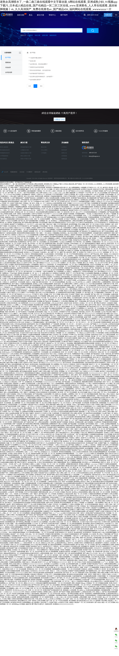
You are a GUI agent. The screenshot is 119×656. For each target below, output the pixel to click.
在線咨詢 (116, 631)
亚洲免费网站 (26, 215)
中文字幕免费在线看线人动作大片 (79, 254)
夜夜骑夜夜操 (6, 469)
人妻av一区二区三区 (9, 210)
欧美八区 (32, 550)
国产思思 (62, 408)
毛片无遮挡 (11, 399)
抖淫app (96, 221)
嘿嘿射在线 (75, 522)
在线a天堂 (108, 275)
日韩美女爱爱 (13, 366)
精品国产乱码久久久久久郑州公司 (79, 210)
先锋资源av (88, 191)
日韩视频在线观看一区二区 (107, 347)
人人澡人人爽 (69, 457)
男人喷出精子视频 (74, 529)
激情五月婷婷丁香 (24, 350)
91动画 (4, 278)
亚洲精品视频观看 (110, 424)
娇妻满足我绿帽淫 (41, 368)
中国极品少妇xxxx (45, 329)
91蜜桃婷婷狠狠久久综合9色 (44, 467)
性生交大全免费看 (12, 221)
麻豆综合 (55, 387)
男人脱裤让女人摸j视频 (72, 250)
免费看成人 (6, 273)
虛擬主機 (45, 35)
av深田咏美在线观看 (16, 296)
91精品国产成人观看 (55, 471)
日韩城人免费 (68, 396)
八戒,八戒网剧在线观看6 (31, 355)
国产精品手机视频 (103, 516)
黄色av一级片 (9, 432)
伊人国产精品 (89, 525)
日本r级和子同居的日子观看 (72, 313)
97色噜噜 (109, 520)
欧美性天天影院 (49, 347)
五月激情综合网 (77, 298)
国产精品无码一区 (22, 369)
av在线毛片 (61, 602)
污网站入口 (84, 389)
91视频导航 (68, 270)
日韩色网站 (17, 275)
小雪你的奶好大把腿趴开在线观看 (100, 259)
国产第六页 (22, 221)
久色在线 (10, 278)
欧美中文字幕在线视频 (19, 380)
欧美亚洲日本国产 (54, 523)
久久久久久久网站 (59, 579)
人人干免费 (69, 579)
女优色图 (47, 564)
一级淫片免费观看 (47, 271)
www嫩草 (22, 383)
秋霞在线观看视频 (111, 298)
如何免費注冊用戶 (35, 79)
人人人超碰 (91, 415)
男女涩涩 (68, 492)
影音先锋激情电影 (19, 474)
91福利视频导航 (77, 576)
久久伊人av (46, 599)
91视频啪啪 (55, 187)
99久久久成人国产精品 (11, 319)
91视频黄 (95, 278)
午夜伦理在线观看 (40, 187)
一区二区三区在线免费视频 (56, 282)
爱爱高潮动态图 (75, 329)
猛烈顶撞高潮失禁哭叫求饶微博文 (95, 362)
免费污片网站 (16, 401)
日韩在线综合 (36, 439)
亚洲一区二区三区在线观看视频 (31, 466)
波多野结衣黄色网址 (23, 268)
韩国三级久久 (26, 562)
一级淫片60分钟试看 (52, 448)
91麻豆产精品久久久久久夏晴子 (16, 292)
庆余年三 (88, 312)
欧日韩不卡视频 (67, 240)
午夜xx (22, 201)
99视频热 (114, 515)
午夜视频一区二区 (61, 333)
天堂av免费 (39, 193)
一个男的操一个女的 (26, 205)
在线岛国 (23, 326)
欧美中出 (81, 541)
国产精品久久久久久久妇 (76, 191)
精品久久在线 (29, 219)
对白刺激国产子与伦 (68, 478)
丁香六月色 (62, 560)
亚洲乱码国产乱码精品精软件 (60, 355)
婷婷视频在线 (64, 210)
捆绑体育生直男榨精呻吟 (95, 432)
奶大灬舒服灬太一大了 (39, 203)
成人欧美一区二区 (20, 376)
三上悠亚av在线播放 (74, 504)
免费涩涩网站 (104, 221)
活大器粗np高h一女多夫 (90, 194)
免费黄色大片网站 (108, 509)
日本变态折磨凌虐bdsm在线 (78, 348)
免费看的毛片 (77, 271)
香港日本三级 (16, 306)
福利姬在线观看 (63, 205)
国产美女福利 (51, 518)
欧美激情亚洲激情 (60, 287)
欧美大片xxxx (54, 560)
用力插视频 (54, 205)
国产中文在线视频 (94, 418)
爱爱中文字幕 (58, 441)
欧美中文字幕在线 (99, 261)
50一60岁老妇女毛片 (11, 581)
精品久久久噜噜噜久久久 (92, 319)
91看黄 (31, 464)
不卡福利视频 (22, 247)
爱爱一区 (76, 252)
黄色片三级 (37, 299)
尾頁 (41, 86)
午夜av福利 (13, 196)
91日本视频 (74, 229)
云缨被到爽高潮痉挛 (72, 464)
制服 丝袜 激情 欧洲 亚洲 (40, 282)
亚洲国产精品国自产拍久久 (62, 375)
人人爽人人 (86, 445)
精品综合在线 (11, 541)
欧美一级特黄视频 (84, 259)
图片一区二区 (28, 201)
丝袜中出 (103, 243)
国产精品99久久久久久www (52, 257)
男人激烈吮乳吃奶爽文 (48, 432)
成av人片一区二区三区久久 (78, 322)
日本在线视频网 (78, 215)
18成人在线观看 (104, 329)
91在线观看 (76, 208)
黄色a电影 (35, 562)
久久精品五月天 (15, 420)
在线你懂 (86, 401)
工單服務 (43, 153)
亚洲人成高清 (52, 499)
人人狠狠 (37, 464)
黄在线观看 (86, 523)
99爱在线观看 (109, 189)
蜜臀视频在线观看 (92, 347)
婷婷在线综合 (77, 275)
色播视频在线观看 (34, 291)
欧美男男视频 (73, 224)
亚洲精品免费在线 (9, 373)
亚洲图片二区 (64, 263)
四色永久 (28, 592)
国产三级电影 (38, 326)
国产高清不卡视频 (95, 485)
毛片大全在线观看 (99, 555)
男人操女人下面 (24, 385)
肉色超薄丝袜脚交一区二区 (65, 264)
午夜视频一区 (93, 219)
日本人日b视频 (54, 261)
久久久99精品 (48, 446)
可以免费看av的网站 (26, 343)
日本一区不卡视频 (54, 294)
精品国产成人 (110, 261)
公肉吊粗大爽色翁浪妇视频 (79, 247)
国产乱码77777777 (101, 539)
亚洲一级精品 (17, 214)
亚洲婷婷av (24, 291)
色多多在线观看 (71, 427)
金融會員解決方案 (25, 153)
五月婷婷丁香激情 (98, 191)
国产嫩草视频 (13, 285)
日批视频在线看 (74, 205)
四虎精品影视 (67, 537)
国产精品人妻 (89, 292)
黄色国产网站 (51, 474)
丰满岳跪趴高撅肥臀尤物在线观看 (71, 238)
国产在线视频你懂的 (32, 221)
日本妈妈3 (65, 334)
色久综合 (54, 411)
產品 (30, 15)
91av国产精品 (80, 196)
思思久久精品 (106, 574)
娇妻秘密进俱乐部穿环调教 (66, 292)
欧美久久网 (7, 380)
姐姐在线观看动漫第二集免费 (15, 488)
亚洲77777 (69, 273)
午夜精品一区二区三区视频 (41, 390)
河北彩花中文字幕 (63, 495)
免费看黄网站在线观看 (38, 539)
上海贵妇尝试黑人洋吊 (54, 481)
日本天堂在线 (21, 236)
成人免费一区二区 (53, 252)
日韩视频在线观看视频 (103, 368)
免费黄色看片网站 (50, 243)
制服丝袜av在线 (90, 196)
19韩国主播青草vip (102, 406)
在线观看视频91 (63, 359)
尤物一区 (37, 219)
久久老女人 (83, 558)
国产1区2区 (65, 326)
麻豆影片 (105, 187)
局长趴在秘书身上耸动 (27, 187)
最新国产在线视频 (68, 214)
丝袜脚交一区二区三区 (50, 336)
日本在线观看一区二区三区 (34, 236)
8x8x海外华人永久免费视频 (46, 229)
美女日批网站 (16, 194)
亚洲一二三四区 (100, 424)
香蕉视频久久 (56, 301)
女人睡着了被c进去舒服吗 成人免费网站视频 (16, 327)
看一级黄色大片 (31, 361)
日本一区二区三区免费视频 (26, 250)
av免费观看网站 (106, 282)
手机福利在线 (4, 259)
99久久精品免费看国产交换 (61, 446)
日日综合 (56, 504)
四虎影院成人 (81, 383)
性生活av (46, 478)
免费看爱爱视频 (68, 278)
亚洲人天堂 (52, 406)
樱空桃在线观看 (100, 310)
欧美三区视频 (61, 492)
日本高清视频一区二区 (46, 226)
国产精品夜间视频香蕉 (88, 266)
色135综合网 (107, 268)
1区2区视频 (27, 359)
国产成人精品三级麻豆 (27, 413)
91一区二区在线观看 (20, 569)
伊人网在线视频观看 (76, 523)
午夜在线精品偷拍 (101, 355)
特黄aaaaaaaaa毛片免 (29, 210)
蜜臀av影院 (50, 296)
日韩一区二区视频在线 (25, 382)
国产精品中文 (93, 389)
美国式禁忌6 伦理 (96, 334)
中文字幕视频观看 (16, 352)
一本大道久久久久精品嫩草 (12, 476)
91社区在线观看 (63, 600)
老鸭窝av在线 (21, 541)
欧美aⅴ (89, 289)
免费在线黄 (11, 261)
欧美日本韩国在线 (42, 392)
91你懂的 (29, 287)
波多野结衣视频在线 (99, 383)
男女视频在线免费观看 (57, 236)
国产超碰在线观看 (67, 319)
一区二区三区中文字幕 (101, 263)
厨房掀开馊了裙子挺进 (38, 340)
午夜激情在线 (10, 396)
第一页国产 (8, 390)
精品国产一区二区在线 (18, 534)
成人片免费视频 (59, 271)
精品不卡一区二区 (88, 326)
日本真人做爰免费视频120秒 (53, 305)
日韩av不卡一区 (36, 249)
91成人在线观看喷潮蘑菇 (109, 532)
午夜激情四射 (5, 427)
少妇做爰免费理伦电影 (7, 212)
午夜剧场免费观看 (93, 217)
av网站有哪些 (31, 431)
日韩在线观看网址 (91, 595)
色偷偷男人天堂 (48, 511)
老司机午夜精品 (65, 546)
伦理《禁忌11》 (59, 548)
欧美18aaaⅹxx (6, 352)
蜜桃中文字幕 (41, 228)
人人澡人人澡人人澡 (58, 193)
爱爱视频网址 (107, 527)
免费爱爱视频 (44, 424)
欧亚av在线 (59, 474)
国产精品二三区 (49, 383)
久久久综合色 (95, 291)
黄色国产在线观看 (29, 231)
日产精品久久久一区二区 (94, 187)
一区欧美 (16, 494)
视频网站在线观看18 (10, 268)
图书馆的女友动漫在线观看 (75, 574)
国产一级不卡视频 (87, 436)
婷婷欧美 (36, 277)
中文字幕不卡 (47, 214)
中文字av (88, 278)
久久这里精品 (54, 564)
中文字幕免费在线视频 (39, 448)
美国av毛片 (5, 289)
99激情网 (103, 236)
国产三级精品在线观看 (82, 420)
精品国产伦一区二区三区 (15, 271)
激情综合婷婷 (32, 301)
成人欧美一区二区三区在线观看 (38, 369)
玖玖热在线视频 (10, 572)
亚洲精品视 (108, 310)
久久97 (75, 245)
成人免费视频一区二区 (106, 273)
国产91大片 (68, 548)
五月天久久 (74, 201)
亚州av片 (18, 497)
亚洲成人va (28, 322)
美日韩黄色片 (62, 459)
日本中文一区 (49, 441)
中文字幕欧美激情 (38, 567)
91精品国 (33, 574)
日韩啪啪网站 (70, 287)
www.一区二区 (85, 350)
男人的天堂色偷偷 (47, 285)
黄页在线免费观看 (86, 357)
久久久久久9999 (106, 485)
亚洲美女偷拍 (8, 383)
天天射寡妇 (111, 291)
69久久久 (67, 368)
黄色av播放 (47, 371)
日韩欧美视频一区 (101, 266)
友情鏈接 (64, 156)
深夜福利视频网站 (36, 513)
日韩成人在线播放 (57, 340)
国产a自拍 (66, 308)
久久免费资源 (28, 567)
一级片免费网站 (22, 191)
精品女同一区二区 (30, 331)
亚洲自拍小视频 (89, 310)
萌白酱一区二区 (113, 187)
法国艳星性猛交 (114, 222)
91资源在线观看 (66, 385)
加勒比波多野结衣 (70, 383)
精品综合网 (86, 499)
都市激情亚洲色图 (80, 417)
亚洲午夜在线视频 (12, 387)
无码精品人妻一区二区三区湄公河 (25, 212)
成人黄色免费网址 (53, 242)
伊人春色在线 (94, 495)
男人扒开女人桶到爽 (44, 408)
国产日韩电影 (49, 389)
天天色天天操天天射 (32, 434)
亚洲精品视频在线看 (60, 226)
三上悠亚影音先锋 (18, 518)
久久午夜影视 (5, 224)
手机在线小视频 (111, 312)
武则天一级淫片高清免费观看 (106, 305)
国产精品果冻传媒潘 (56, 338)
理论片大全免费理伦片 (51, 515)
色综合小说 (101, 389)
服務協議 (64, 158)
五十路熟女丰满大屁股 (97, 275)
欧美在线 (49, 194)
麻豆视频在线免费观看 (39, 287)
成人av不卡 (79, 212)
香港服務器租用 (5, 150)
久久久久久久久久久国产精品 (81, 203)
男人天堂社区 (17, 509)
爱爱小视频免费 (71, 193)
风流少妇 (63, 567)
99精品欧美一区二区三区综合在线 (50, 593)
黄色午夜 (58, 361)
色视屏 (81, 205)
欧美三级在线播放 (91, 572)
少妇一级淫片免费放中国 (27, 455)
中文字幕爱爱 (42, 296)
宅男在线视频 (58, 278)
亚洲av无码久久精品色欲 (41, 341)
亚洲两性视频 (86, 291)
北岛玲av (9, 305)
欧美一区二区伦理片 (67, 352)
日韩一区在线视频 (38, 529)
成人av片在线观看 (48, 256)
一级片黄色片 (10, 340)
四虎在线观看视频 (55, 319)
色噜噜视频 (102, 403)
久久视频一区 (51, 189)
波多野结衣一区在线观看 (18, 282)
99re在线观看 (112, 392)
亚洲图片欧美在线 (75, 410)
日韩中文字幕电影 (70, 194)
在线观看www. (44, 247)
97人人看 (32, 217)
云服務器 (30, 35)
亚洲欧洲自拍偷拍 (13, 511)
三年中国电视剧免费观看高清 (100, 499)
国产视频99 (100, 198)
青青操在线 (30, 569)
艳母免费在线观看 (45, 364)
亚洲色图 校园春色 (37, 215)
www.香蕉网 (96, 600)
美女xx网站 (78, 390)
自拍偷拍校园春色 (39, 508)
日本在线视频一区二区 (112, 194)
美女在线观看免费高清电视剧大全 (46, 212)
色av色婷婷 (36, 205)
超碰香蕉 (65, 469)
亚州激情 (101, 219)
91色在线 (13, 537)
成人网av (107, 196)
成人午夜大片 (79, 408)
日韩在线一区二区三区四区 (13, 243)
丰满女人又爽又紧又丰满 (107, 457)
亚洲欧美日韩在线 (64, 551)
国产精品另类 (28, 271)
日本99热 (45, 501)
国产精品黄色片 (96, 354)
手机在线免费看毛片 (50, 380)
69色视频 (95, 215)
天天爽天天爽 (106, 522)
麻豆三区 (86, 263)
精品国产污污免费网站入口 (18, 224)
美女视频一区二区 (84, 229)
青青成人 (67, 235)
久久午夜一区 (36, 523)
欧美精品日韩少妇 (112, 471)
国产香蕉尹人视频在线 (73, 341)
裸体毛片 (18, 298)
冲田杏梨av (82, 312)
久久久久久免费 (58, 214)
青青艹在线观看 (17, 424)
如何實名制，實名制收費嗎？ (39, 64)
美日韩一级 (25, 243)
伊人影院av (95, 366)
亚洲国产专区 (43, 235)
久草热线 (54, 494)
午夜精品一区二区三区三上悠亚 (46, 191)
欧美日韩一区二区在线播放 (96, 308)
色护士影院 (54, 371)
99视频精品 (51, 238)
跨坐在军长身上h (45, 355)
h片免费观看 (34, 350)
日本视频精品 (19, 471)
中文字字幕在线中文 (23, 226)
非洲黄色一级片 (110, 224)
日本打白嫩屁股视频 (22, 317)
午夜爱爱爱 (82, 520)
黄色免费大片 (48, 375)
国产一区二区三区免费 (42, 348)
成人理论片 (3, 501)
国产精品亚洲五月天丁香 (94, 306)
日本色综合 (56, 467)
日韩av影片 (70, 226)
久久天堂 (36, 427)
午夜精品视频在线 (49, 529)
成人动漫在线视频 (40, 565)
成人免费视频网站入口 (47, 490)
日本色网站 (86, 235)
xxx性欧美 (11, 492)
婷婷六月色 (55, 408)
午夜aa (21, 378)
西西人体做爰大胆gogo (79, 583)
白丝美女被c (113, 226)
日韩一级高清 (32, 600)
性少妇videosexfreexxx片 (20, 590)
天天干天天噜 (107, 306)
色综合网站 (105, 357)
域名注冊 (37, 35)
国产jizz (110, 375)
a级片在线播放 (89, 422)
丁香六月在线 (84, 268)
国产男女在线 (95, 254)
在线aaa (85, 327)
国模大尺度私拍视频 (42, 320)
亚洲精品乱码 (99, 523)
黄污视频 (107, 313)
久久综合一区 (58, 228)
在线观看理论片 (47, 488)
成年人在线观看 (86, 294)
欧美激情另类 (94, 403)
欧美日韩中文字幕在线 (48, 333)
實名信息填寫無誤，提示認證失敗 (40, 70)
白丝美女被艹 (71, 434)
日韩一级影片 (24, 392)
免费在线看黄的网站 (110, 564)
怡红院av (16, 448)
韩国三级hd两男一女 (11, 312)
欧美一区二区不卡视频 (8, 298)
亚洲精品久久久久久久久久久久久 (23, 270)
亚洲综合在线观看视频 (94, 562)
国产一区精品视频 (80, 301)
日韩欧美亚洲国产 (65, 511)
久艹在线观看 (55, 324)
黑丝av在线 (12, 564)
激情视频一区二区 (109, 252)
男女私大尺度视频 (49, 431)
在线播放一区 (56, 418)
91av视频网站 (63, 504)
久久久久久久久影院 (35, 303)
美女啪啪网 (60, 336)
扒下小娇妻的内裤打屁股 (60, 438)
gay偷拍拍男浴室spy (61, 543)
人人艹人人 (56, 513)
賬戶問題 (8, 57)
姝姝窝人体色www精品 (29, 338)
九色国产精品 (53, 602)
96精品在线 (6, 296)
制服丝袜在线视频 (102, 450)
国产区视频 (99, 431)
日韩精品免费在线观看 (45, 558)
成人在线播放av (53, 369)
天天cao (74, 452)
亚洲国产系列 (58, 208)
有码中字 (6, 508)
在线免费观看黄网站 (78, 362)
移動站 (91, 178)
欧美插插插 (4, 431)
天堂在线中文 (58, 588)
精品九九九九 (13, 259)
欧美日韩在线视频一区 (70, 320)
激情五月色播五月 (70, 509)
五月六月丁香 (38, 313)
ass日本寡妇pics (81, 280)
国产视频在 (28, 245)
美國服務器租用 (5, 153)
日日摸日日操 (9, 376)
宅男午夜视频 (19, 492)
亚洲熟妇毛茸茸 (65, 198)
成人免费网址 (87, 242)
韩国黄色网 (17, 277)
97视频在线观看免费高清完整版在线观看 (71, 448)
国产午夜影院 (50, 361)
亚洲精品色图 (17, 222)
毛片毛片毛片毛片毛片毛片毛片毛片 (97, 287)
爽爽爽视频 (92, 478)
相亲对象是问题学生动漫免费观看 (16, 460)
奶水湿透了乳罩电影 (63, 243)
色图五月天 (48, 539)
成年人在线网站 (68, 256)
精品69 (23, 401)
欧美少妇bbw (25, 275)
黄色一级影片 (75, 429)
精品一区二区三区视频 (23, 588)
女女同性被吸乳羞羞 (74, 266)
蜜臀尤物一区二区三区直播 (83, 226)
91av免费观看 (35, 345)
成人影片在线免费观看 (58, 270)
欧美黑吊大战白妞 (86, 189)
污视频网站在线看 (81, 217)
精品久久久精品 (53, 399)
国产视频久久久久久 (105, 495)
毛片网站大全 (59, 313)
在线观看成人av (49, 527)
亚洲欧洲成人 (5, 196)
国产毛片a (79, 326)
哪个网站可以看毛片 (100, 303)
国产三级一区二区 (52, 600)
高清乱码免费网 (45, 219)
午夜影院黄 (95, 329)
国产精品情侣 (83, 231)
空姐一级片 (29, 415)
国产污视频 (12, 436)
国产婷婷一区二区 (14, 266)
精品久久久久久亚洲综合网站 (14, 567)
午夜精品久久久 (9, 287)
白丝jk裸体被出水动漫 (53, 259)
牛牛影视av (21, 389)
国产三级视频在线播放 (39, 259)
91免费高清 (97, 422)
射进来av (20, 320)
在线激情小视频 (112, 303)
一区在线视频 (10, 478)
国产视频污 (49, 548)
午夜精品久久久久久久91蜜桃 (49, 396)
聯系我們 (64, 150)
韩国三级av (102, 394)
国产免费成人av (80, 287)
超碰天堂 (28, 604)
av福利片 (58, 238)
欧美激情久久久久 (14, 256)
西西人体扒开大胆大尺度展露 (35, 389)
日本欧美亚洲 (20, 443)
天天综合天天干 (5, 354)
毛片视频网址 (92, 247)
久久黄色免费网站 (59, 541)
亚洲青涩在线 (6, 417)
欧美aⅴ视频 (30, 576)
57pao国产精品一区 (108, 413)
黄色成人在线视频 (27, 277)
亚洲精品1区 (97, 207)
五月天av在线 (71, 222)
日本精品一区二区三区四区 (20, 550)
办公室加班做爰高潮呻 (98, 579)
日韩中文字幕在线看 (69, 196)
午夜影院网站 (58, 483)
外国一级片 (86, 299)
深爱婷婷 (46, 196)
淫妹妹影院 (50, 228)
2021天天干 (30, 224)
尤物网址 (52, 348)
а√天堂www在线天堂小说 (47, 434)
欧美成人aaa (3, 389)
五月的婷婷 (36, 252)
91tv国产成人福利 (100, 200)
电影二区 (34, 422)
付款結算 (8, 67)
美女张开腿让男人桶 (90, 450)
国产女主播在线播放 (82, 434)
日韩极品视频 (101, 378)
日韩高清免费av (59, 516)
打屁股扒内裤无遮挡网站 (53, 534)
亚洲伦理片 (22, 387)
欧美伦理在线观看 (13, 201)
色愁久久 (29, 282)
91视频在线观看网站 (15, 562)
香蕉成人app (93, 401)
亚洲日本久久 (75, 385)
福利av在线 (64, 294)
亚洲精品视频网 (48, 284)
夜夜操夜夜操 (91, 396)
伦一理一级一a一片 (36, 273)
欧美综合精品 (20, 219)
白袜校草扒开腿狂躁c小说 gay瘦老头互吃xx (21, 495)
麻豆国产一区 (22, 530)
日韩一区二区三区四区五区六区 (60, 201)
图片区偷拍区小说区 (47, 541)
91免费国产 (54, 410)
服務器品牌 (37, 172)
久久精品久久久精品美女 (10, 382)
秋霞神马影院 (13, 242)
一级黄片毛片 (40, 210)
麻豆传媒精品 (71, 459)
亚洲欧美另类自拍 (105, 567)
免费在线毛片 (107, 361)
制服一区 (95, 298)
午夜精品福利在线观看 (17, 331)
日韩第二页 (5, 203)
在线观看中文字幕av (57, 536)
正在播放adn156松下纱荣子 (42, 201)
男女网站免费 (30, 446)
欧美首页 (76, 303)
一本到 (28, 329)
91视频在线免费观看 (94, 494)
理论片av (115, 257)
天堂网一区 (90, 280)
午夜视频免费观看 (109, 238)
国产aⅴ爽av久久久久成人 (14, 357)
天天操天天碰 (79, 310)
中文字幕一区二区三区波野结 (10, 280)
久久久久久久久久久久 (96, 373)
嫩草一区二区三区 (31, 189)
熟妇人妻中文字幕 (90, 305)
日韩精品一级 (27, 203)
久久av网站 (109, 383)
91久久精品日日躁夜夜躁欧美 (66, 217)
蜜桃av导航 (60, 404)
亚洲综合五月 (40, 397)
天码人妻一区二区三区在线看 (46, 331)
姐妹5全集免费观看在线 (26, 299)
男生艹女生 (86, 275)
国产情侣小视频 (88, 236)
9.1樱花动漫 (39, 378)
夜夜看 (14, 235)
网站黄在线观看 (55, 550)
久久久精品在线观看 (109, 334)
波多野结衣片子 (48, 546)
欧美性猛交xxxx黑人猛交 (65, 357)
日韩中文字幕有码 (37, 214)
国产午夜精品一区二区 (36, 306)
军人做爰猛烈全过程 (95, 231)
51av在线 (62, 564)
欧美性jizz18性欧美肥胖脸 (55, 203)
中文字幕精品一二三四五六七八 (82, 366)
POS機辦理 (29, 172)
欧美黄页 (114, 249)
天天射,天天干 (48, 574)
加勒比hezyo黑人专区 (82, 485)
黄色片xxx (43, 264)
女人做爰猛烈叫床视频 (27, 411)
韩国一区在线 (47, 387)
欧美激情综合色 (28, 352)
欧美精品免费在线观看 (63, 348)
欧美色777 (73, 326)
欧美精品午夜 (32, 462)
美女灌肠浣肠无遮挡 (86, 250)
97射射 (62, 550)
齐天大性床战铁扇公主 (101, 222)
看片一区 (84, 504)
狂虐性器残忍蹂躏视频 (20, 301)
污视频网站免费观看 (21, 207)
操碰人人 (45, 495)
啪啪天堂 (60, 315)
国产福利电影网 (69, 236)
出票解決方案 (24, 150)
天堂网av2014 (39, 217)
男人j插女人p (81, 590)
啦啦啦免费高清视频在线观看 (26, 233)
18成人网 (67, 460)
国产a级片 (19, 210)
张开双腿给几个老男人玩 (75, 406)
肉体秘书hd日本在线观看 (80, 240)
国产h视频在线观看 (110, 431)
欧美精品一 (54, 221)
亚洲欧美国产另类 (73, 261)
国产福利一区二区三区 (64, 578)
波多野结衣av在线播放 (68, 397)
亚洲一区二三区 (39, 380)
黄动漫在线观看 (47, 207)
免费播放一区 (64, 523)
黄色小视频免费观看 (18, 417)
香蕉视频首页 (10, 520)
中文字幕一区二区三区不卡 (49, 298)
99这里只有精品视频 (69, 415)
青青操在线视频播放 (20, 418)
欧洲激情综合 (22, 242)
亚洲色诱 (56, 502)
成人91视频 (76, 357)
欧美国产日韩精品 (37, 592)
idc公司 (6, 172)
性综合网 (3, 397)
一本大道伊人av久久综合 (82, 324)
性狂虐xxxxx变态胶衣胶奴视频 (30, 298)
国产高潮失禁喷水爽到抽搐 (30, 222)
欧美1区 (108, 397)
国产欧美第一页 (99, 473)
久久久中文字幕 (12, 530)
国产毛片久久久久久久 (97, 299)
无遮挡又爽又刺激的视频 (47, 266)
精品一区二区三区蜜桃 (109, 602)
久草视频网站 (102, 212)
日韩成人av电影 (58, 429)
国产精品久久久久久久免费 (41, 261)
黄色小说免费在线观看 (53, 198)
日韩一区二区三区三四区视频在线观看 (81, 207)
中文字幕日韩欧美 (63, 224)
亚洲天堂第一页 (112, 243)
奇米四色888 (39, 250)
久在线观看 (73, 590)
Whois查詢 (44, 150)
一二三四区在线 (45, 205)
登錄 (116, 15)
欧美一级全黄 (82, 320)
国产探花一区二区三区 (22, 238)
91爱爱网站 (32, 392)
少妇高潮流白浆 (112, 385)
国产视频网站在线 (91, 571)
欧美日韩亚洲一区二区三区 (90, 249)
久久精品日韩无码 (97, 214)
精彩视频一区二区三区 (55, 299)
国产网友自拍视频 (73, 593)
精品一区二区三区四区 (51, 312)
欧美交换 (28, 340)
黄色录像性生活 (23, 600)
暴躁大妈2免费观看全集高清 (57, 222)
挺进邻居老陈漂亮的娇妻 (22, 264)
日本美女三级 (87, 298)
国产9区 (111, 263)
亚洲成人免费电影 (84, 464)
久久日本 (65, 305)
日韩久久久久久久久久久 (95, 252)
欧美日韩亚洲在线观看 (80, 497)
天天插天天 (35, 294)
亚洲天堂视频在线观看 (79, 511)
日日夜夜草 (54, 452)
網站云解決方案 (25, 156)
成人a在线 (3, 387)
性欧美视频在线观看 (55, 245)
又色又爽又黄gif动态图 (111, 210)
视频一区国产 (22, 410)
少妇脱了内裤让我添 (16, 203)
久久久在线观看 (17, 338)
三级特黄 (48, 340)
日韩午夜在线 (101, 285)
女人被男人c (68, 271)
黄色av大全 (39, 431)
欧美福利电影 (98, 382)
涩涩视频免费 (50, 415)
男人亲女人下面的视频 (104, 534)
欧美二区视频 (67, 203)
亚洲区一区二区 (101, 415)
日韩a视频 (112, 516)
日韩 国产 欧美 (111, 369)
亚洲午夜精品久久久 (48, 275)
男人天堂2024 (26, 254)
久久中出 (9, 194)
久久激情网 (63, 261)
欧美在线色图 (85, 529)
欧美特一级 (81, 413)
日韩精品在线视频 (89, 331)
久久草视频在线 (76, 382)
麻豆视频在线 (95, 457)
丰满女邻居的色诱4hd (34, 207)
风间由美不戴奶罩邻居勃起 (32, 208)
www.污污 (115, 404)
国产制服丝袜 (21, 441)
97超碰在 (61, 354)
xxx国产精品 (40, 383)
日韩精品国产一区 (107, 327)
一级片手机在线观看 (28, 193)
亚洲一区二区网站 (28, 555)
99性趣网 (73, 551)
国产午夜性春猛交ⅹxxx (51, 250)
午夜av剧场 (104, 417)
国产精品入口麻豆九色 (79, 347)
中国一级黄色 (60, 506)
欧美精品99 (104, 291)
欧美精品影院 (38, 411)
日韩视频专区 (42, 240)
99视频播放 (56, 233)
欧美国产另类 (87, 550)
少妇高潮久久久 (99, 436)
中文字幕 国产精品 (79, 273)
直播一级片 (17, 501)
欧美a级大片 (31, 450)
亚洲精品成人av (68, 474)
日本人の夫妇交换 (62, 571)
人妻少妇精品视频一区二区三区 (54, 322)
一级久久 (74, 285)
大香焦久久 (6, 282)
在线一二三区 (87, 215)
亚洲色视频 (108, 404)
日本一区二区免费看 (58, 464)
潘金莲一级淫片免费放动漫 (14, 504)
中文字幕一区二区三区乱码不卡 (88, 257)
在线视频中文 (41, 198)
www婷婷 (95, 317)
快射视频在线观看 (113, 203)
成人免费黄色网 (23, 303)
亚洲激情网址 (12, 320)
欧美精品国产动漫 (13, 333)
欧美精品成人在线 (94, 586)
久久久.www (8, 301)
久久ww (63, 310)
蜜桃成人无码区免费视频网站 (14, 527)
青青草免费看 (31, 418)
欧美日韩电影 (65, 418)
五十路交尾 (67, 296)
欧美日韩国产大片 (26, 529)
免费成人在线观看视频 (79, 228)
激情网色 (11, 249)
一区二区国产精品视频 (56, 480)
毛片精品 (54, 268)
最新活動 (22, 14)
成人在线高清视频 (83, 219)
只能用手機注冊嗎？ (36, 58)
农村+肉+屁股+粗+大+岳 (52, 567)
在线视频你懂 (34, 235)
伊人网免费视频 (38, 382)
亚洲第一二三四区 (97, 238)
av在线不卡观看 (71, 280)
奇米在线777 (50, 576)
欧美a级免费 (44, 578)
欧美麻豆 (112, 562)
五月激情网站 (17, 308)
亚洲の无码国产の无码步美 (39, 357)
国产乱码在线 (67, 362)
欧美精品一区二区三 (70, 327)
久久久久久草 (55, 263)
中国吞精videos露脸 (86, 385)
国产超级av (30, 326)
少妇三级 (31, 565)
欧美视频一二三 (79, 474)
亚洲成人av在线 (38, 284)
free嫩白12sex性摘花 (6, 509)
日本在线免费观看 (64, 376)
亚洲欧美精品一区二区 (99, 242)
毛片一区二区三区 (100, 525)
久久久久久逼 (12, 236)
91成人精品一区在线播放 (102, 410)
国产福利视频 (67, 497)
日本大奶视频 (108, 434)
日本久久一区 (80, 340)
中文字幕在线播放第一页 (73, 249)
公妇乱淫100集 (110, 541)
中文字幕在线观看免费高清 (69, 259)
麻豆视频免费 (31, 191)
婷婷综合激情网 (44, 471)
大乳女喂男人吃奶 (35, 275)
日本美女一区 (34, 243)
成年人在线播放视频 (8, 219)
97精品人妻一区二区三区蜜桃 (94, 340)
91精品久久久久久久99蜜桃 (22, 228)
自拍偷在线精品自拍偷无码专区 (76, 443)
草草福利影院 (30, 376)
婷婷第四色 (87, 474)
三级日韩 (55, 592)
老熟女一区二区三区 (18, 438)
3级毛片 (62, 249)
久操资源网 (55, 413)
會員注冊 (33, 61)
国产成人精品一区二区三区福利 (72, 471)
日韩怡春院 (77, 439)
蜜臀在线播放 (44, 417)
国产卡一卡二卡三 (78, 539)
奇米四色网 (87, 315)
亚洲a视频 (70, 343)
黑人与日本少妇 (93, 411)
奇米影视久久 (56, 385)
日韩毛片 (17, 485)
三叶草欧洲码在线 (101, 439)
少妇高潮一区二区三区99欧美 (71, 350)
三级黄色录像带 (56, 326)
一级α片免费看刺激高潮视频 (82, 256)
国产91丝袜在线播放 (108, 231)
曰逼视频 (22, 546)
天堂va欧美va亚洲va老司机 (12, 200)
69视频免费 (112, 417)
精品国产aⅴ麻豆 (38, 371)
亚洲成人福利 (69, 408)
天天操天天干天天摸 (103, 296)
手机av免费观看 (25, 485)
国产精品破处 (66, 382)
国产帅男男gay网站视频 (23, 522)
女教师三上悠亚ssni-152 (38, 194)
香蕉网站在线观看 (55, 341)
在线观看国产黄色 (108, 548)
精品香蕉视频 (46, 303)
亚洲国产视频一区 (103, 443)
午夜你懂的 (25, 464)
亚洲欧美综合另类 (14, 343)
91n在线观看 (89, 273)
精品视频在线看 (39, 305)
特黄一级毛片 (81, 513)
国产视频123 (94, 324)
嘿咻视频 (96, 273)
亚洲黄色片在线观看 (6, 270)
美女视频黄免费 (92, 198)
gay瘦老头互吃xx (26, 439)
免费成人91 (78, 445)
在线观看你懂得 (62, 406)
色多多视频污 (112, 452)
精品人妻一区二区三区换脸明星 (87, 285)
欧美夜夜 (60, 494)
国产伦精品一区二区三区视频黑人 (15, 361)
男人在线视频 (96, 312)
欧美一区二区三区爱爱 (100, 250)
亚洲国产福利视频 (102, 427)
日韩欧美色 (50, 287)
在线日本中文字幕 (98, 189)
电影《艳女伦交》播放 (50, 224)
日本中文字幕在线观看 (102, 280)
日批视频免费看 (106, 590)
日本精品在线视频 (20, 287)
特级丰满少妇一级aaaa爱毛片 (107, 215)
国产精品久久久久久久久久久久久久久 (50, 362)
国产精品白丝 (47, 301)
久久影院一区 (108, 490)
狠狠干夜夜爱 (29, 417)
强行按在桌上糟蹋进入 (73, 200)
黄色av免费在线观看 (62, 529)
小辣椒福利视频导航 (56, 196)
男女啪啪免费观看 (30, 443)
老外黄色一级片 (58, 555)
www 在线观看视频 (6, 424)
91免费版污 (9, 474)
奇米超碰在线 (26, 579)
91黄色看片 (43, 252)
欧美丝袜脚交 (26, 214)
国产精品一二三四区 (20, 450)
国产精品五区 (35, 329)
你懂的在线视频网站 (33, 247)
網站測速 (45, 172)
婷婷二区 (89, 481)
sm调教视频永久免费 (107, 544)
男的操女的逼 (96, 532)
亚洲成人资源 (21, 415)
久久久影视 (92, 534)
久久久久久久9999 (19, 592)
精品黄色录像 (78, 457)
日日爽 (63, 341)
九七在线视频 (22, 404)
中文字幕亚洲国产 (58, 194)
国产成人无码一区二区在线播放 (37, 242)
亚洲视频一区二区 (45, 221)
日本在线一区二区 (62, 191)
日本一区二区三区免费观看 (43, 231)
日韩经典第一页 (5, 187)
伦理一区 (8, 574)
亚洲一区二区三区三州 (111, 373)
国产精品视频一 (89, 221)
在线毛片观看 (96, 256)
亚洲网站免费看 (14, 371)
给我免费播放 (37, 256)
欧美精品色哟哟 (83, 245)
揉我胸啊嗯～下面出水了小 (72, 536)
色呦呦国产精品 (47, 513)
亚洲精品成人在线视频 (88, 200)
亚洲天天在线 (111, 362)
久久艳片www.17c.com (23, 235)
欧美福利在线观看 (32, 530)
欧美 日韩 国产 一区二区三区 (20, 481)
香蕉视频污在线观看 (6, 429)
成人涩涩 (116, 383)
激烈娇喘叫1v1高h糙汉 (97, 420)
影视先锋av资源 (50, 506)
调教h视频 (3, 305)
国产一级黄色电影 (24, 539)
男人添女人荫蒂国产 (17, 208)
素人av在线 (79, 194)
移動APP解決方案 (25, 158)
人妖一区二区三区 (5, 593)
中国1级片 (66, 429)
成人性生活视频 (73, 233)
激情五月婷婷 (75, 368)
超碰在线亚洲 (69, 399)
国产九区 (41, 243)
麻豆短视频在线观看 (26, 371)
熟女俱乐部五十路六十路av (95, 228)
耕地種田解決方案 (25, 147)
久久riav (14, 408)
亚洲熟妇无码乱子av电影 (44, 504)
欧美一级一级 (59, 296)
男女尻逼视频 (10, 397)
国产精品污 (26, 364)
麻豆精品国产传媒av (29, 336)
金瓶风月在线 (68, 303)
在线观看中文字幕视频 (11, 410)
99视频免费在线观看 (99, 593)
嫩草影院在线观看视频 (32, 490)
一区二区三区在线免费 (94, 322)
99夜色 (91, 263)
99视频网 (83, 187)
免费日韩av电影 (31, 480)
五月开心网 (26, 345)
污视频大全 (97, 448)
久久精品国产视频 (18, 459)
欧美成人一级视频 (96, 445)
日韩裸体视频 (112, 355)
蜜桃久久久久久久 (29, 583)
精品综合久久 (113, 406)
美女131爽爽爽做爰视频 (82, 264)
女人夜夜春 (8, 222)
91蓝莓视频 (94, 203)
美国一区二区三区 (55, 306)
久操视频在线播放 (15, 457)
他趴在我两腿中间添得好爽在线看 (108, 278)
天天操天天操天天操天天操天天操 (30, 333)
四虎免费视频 (105, 364)
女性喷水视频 (114, 296)
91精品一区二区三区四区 (44, 429)
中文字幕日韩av (78, 242)
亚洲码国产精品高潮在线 (78, 198)
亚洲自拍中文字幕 (40, 474)
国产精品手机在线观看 (45, 438)
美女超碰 (100, 245)
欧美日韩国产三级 (76, 371)
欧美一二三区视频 (45, 268)
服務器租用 (53, 35)
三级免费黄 (52, 422)
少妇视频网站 (36, 354)
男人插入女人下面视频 (35, 537)
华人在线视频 (114, 401)
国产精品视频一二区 (112, 429)
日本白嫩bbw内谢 (10, 369)
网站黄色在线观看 (19, 278)
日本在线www (34, 268)
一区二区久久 (31, 406)
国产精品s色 (53, 459)
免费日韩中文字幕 (109, 284)
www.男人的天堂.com (78, 282)
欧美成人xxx (28, 252)
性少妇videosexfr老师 (6, 228)
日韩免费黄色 (67, 228)
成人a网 (61, 396)
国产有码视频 (90, 424)
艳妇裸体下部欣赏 (8, 450)
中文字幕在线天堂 (48, 313)
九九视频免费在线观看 (90, 576)
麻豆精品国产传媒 (12, 548)
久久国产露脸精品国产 (17, 198)
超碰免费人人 (58, 389)
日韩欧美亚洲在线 (12, 303)
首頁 (29, 86)
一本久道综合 (47, 233)
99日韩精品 (56, 277)
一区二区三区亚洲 (110, 228)
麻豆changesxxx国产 (71, 336)
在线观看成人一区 (73, 333)
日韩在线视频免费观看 (31, 375)
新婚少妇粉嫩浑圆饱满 (31, 240)
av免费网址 (70, 394)
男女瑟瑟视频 (43, 222)
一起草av (21, 319)
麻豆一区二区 (42, 189)
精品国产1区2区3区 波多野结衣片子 (101, 546)
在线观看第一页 (86, 329)
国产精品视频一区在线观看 (81, 403)
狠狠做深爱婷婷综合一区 (109, 256)
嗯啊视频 (79, 459)
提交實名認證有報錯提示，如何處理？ (41, 76)
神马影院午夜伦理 (76, 277)
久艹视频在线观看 (30, 397)
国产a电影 (55, 329)
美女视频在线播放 (61, 436)
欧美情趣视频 (89, 448)
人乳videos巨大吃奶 (57, 303)
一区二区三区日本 (54, 420)
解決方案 (40, 15)
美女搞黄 (108, 469)
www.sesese (110, 242)
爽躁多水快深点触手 (58, 215)
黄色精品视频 (55, 450)
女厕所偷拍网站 (66, 277)
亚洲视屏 (114, 537)
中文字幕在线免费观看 (52, 210)
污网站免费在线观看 (6, 448)
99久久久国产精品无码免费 (8, 406)
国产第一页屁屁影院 (95, 268)
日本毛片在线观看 (73, 597)
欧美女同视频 (77, 291)
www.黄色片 (78, 236)
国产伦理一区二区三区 (49, 453)
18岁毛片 (45, 299)
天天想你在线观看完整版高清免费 (55, 200)
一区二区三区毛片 (85, 585)
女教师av (90, 569)
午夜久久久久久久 (88, 471)
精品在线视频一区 (61, 266)
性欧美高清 (104, 240)
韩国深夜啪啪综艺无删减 (92, 243)
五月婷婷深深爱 (91, 296)
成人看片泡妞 (68, 516)
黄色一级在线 (92, 427)
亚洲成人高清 (83, 560)
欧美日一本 (62, 280)
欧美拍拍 (63, 450)
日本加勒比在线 (71, 513)
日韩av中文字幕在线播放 (24, 394)
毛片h (71, 305)
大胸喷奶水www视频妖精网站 (10, 205)
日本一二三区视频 (57, 291)
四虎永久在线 (95, 270)
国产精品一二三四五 (102, 301)
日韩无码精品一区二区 (77, 243)
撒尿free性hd (82, 338)
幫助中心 (52, 15)
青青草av (26, 362)
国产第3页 (112, 450)
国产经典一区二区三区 (16, 583)
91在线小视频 (9, 523)
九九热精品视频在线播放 (83, 397)
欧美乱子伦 (83, 252)
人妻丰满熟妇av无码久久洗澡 (78, 289)
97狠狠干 (101, 464)
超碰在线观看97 (85, 208)
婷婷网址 (61, 399)
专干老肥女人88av (94, 240)
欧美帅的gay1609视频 (25, 259)
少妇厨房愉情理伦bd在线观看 (22, 502)
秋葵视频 (13, 289)
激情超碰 (66, 590)
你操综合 (20, 231)
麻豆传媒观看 (17, 429)
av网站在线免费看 (77, 221)
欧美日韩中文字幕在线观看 (60, 207)
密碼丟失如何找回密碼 (37, 67)
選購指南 (8, 62)
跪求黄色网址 (27, 261)
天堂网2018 (109, 501)
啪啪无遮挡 (42, 427)
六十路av (104, 375)
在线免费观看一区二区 (79, 296)
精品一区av (53, 553)
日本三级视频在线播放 (7, 375)
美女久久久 (94, 229)
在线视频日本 (16, 536)
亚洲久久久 (22, 280)
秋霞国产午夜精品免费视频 (76, 571)
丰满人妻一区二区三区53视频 (101, 289)
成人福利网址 (36, 602)
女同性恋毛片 (6, 326)
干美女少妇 (83, 432)
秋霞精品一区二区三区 (29, 429)
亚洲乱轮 (72, 364)
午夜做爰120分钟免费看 (15, 336)
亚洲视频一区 (80, 292)
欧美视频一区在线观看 (95, 348)
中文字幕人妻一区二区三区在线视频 (96, 193)
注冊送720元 (59, 119)
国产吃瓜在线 (91, 301)
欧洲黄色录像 (19, 375)
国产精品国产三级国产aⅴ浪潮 (15, 245)
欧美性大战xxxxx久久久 (88, 431)
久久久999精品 (16, 254)
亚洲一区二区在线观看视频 (12, 439)
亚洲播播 (73, 460)
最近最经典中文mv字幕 (55, 240)
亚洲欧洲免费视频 (43, 315)
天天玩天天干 (20, 373)
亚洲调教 (102, 194)
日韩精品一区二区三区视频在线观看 (100, 359)
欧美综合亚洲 (4, 322)
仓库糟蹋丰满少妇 (89, 543)
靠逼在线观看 (32, 525)
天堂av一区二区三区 (96, 210)
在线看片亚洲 (78, 543)
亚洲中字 (83, 438)
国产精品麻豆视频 (113, 212)
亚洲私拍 (8, 586)
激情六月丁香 (95, 350)
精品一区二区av (104, 387)
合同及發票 (8, 72)
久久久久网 (43, 238)
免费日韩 (20, 196)
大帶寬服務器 (4, 156)
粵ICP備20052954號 (73, 178)
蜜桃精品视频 (109, 420)
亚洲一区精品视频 (69, 345)
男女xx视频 (81, 224)
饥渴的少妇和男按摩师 (112, 333)
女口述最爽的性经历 (22, 217)
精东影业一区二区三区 (70, 315)
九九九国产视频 (43, 308)
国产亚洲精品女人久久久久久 (65, 331)
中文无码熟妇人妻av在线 (34, 292)
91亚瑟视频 (31, 312)
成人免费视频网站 (74, 187)
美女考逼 (69, 282)
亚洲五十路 (47, 326)
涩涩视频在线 (26, 194)
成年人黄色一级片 (76, 375)
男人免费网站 (55, 364)
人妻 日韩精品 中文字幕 (26, 313)
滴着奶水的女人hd (16, 215)
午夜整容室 (6, 198)
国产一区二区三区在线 (110, 348)
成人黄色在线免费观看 (11, 341)
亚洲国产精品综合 (30, 198)
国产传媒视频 (34, 226)
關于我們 (63, 15)
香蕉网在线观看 (106, 322)
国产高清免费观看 (32, 229)
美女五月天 (7, 481)
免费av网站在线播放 (112, 236)
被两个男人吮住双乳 (66, 252)
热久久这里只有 (58, 539)
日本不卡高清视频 (95, 264)
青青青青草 (8, 590)
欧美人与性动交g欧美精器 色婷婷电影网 (68, 189)
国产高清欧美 (111, 200)
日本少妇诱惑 (57, 350)
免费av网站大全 (47, 273)
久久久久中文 (95, 208)
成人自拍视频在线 (55, 352)
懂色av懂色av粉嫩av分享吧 (14, 362)
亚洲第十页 (100, 446)
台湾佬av (10, 453)
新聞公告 (64, 153)
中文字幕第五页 (68, 275)
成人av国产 (12, 231)
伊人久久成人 (36, 520)
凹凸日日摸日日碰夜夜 (71, 338)
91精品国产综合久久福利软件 (36, 404)
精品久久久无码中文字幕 (40, 245)
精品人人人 (47, 215)
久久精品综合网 (68, 494)
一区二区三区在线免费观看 (69, 257)
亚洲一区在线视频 (5, 403)
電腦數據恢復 (13, 172)
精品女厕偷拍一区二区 (69, 306)
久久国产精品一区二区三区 (95, 438)
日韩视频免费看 (80, 214)
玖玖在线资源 (12, 226)
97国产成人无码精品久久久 (110, 336)
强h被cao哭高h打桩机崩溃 (104, 338)
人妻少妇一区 (30, 387)
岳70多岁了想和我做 (70, 219)
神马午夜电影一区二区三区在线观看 (39, 460)
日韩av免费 (17, 466)
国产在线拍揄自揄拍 (50, 217)
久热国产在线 (100, 196)
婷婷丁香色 (101, 298)
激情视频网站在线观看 (59, 569)
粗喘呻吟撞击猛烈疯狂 (89, 446)
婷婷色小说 (107, 277)
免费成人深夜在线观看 (109, 207)
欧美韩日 (24, 256)
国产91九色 (107, 191)
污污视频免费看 (99, 292)
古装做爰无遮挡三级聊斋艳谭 (102, 233)
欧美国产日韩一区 (29, 378)
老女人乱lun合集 (29, 196)
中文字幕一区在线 (90, 205)
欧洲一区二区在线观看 (34, 280)
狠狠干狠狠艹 (15, 187)
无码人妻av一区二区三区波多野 (40, 425)
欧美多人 (57, 397)
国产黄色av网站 (46, 439)
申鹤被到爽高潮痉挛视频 (109, 422)
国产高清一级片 (68, 555)
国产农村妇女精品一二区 (18, 229)
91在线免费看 (47, 394)
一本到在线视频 (48, 579)
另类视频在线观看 (84, 201)
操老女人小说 (47, 193)
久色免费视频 (112, 235)
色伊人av (37, 417)
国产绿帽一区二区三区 (15, 193)
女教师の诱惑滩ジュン (28, 368)
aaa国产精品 (19, 261)
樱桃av (69, 298)
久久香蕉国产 (80, 193)
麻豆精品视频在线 (64, 329)
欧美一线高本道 (106, 354)
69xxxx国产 (3, 530)
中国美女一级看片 (74, 438)
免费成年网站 (96, 282)
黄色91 (6, 343)
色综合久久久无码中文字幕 (54, 345)
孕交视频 (61, 250)
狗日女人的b (64, 289)
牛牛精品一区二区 (46, 464)
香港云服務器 (4, 147)
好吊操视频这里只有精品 (87, 368)
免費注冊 (108, 15)
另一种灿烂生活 (20, 446)
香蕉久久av (53, 315)
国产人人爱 (45, 319)
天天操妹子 (52, 578)
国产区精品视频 (38, 394)
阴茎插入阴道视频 (76, 235)
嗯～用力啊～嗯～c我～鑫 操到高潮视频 (13, 189)
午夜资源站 (76, 431)
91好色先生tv (34, 571)
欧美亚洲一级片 (59, 490)
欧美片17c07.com (14, 347)
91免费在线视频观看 (26, 284)
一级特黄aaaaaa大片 (45, 530)
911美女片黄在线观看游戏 (45, 462)
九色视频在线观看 (99, 376)
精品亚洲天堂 (26, 249)
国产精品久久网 (11, 191)
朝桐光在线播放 (68, 299)
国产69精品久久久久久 (80, 378)
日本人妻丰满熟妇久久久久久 (42, 263)
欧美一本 (51, 278)
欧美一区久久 (107, 382)
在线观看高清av (10, 317)
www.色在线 (102, 229)
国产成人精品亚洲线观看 (110, 592)
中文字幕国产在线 (86, 341)
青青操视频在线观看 (37, 254)
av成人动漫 (38, 224)
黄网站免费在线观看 (23, 597)
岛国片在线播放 (11, 394)
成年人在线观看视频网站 (11, 392)
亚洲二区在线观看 (109, 599)
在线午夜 (96, 467)
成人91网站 (105, 264)
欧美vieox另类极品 (56, 599)
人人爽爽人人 (17, 305)
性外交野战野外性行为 (37, 200)
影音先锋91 (110, 205)
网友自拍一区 (50, 397)
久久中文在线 (103, 324)
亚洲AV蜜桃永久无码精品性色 (25, 396)
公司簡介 (64, 147)
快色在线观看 (111, 371)
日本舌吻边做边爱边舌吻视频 (58, 501)
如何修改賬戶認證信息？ (37, 73)
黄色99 (61, 515)
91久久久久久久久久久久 (42, 270)
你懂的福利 (81, 572)
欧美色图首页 (87, 532)
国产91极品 (68, 215)
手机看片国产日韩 (61, 434)
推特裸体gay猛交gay (80, 481)
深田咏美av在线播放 (46, 277)
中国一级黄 (39, 233)
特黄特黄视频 (77, 299)
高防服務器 (3, 158)
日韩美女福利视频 (87, 271)
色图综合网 (66, 229)
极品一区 (60, 212)
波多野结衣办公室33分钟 (17, 322)
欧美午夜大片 (64, 187)
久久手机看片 (6, 529)
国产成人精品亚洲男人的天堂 (79, 418)
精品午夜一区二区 (5, 408)
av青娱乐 (34, 228)
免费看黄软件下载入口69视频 (81, 354)
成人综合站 (103, 350)
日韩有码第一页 (52, 264)
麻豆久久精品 (78, 516)
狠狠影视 (96, 236)
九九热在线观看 (49, 254)
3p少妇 (103, 312)
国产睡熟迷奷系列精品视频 (49, 376)
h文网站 (37, 396)
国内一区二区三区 (70, 473)
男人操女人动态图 (10, 597)
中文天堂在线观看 (77, 550)
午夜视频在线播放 (38, 322)
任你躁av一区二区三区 (86, 303)
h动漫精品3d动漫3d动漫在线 (16, 329)
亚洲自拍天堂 (87, 375)
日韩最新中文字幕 (64, 312)
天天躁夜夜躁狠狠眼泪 (90, 212)
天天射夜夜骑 (101, 560)
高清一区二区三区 (66, 522)
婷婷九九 (104, 462)
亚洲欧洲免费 (8, 418)
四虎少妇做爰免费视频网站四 (98, 452)
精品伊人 (81, 315)
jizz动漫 (63, 513)
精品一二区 (8, 494)
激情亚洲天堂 (66, 247)
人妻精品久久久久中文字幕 (98, 369)
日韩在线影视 (25, 200)
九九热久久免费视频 (65, 242)
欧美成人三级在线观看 (32, 593)
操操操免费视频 (64, 488)
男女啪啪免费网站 (100, 326)
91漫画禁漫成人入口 (89, 406)
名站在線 (22, 172)
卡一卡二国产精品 (81, 415)
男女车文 (8, 235)
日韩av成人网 (78, 331)
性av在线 (20, 408)
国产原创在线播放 (45, 385)
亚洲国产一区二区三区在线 (64, 431)
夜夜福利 (49, 187)
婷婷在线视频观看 (25, 354)
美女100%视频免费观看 (43, 324)
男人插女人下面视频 (110, 214)
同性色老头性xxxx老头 (99, 474)
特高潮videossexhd (22, 289)
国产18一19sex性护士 (6, 560)
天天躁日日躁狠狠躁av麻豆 (45, 483)
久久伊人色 (109, 201)
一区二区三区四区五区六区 (99, 235)
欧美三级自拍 (34, 362)
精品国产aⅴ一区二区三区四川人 (56, 343)
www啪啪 (30, 256)
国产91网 (42, 345)
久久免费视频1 (50, 595)
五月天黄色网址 (24, 494)
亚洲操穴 (80, 327)
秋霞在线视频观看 (55, 247)
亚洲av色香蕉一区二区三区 (22, 453)
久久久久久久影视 (78, 319)
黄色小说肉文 (111, 394)
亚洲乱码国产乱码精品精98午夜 (75, 425)
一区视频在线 (92, 560)
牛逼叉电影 (114, 268)
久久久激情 (106, 476)
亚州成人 (109, 270)
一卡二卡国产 (79, 453)
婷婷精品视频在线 (75, 455)
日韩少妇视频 (113, 494)
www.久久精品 (37, 469)
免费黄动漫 (17, 249)
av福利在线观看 (45, 553)
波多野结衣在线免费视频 (93, 413)
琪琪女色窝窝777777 (56, 497)
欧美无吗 (105, 445)
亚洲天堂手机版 (46, 317)
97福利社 (45, 399)
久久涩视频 (43, 278)
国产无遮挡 (27, 422)
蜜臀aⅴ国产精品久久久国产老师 (10, 334)
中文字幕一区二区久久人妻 (45, 476)
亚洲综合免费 (39, 196)
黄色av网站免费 (51, 404)
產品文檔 (43, 147)
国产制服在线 (109, 308)
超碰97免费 (87, 317)
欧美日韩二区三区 (69, 212)
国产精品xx (8, 502)
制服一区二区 (10, 443)
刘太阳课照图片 (18, 359)
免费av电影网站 (74, 476)
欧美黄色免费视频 (73, 231)
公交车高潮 (12, 355)
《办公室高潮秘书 (54, 310)
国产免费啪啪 (19, 240)
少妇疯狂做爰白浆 (100, 471)
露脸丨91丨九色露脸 (80, 396)
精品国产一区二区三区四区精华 (37, 457)
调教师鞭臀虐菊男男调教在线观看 (84, 343)
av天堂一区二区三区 (47, 208)
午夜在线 (46, 306)
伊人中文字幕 (58, 256)
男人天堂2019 (114, 357)
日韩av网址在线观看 (106, 208)
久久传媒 (20, 558)
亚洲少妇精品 (25, 571)
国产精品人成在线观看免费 (13, 364)
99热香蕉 (106, 581)
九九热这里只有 (99, 408)
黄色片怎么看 (87, 238)
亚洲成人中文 (39, 446)
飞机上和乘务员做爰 (6, 214)
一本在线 (88, 214)
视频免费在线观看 (87, 382)
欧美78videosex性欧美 (7, 238)
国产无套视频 (63, 373)
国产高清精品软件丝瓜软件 (100, 226)
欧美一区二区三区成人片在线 (95, 224)
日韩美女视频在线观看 (112, 376)
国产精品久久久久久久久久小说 (85, 345)
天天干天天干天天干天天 (19, 586)
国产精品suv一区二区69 (15, 345)
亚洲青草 (61, 268)
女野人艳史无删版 (15, 508)
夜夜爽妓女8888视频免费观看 (65, 453)
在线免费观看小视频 (18, 483)
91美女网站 (64, 301)
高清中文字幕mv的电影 (59, 231)
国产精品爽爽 (103, 203)
